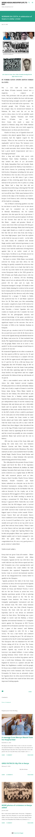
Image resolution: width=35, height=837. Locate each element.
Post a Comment (6, 702)
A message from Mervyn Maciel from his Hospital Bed (17, 738)
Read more (30, 755)
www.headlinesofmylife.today (14, 3)
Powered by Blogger (17, 833)
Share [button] (30, 691)
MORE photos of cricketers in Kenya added (17, 806)
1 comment (9, 755)
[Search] (29, 2)
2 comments (9, 774)
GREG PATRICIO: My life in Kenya (15, 763)
